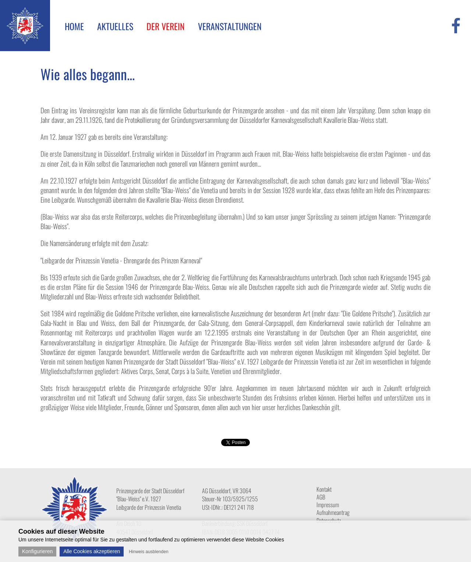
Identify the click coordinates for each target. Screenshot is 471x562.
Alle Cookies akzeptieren (91, 551)
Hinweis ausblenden (148, 551)
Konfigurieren (37, 551)
